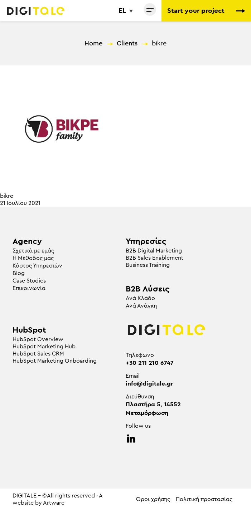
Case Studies (29, 281)
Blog (19, 273)
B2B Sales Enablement (154, 258)
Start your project (206, 11)
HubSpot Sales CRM (38, 354)
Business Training (148, 265)
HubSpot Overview (38, 339)
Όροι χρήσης (153, 499)
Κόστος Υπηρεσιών (37, 266)
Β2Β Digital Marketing (154, 251)
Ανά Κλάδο (140, 298)
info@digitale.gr (149, 384)
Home (93, 43)
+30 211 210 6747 (150, 363)
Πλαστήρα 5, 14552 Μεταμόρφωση (153, 408)
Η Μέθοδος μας (33, 258)
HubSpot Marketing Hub (44, 346)
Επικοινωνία (29, 288)
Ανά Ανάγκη (141, 306)
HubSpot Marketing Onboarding (55, 361)
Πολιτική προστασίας (204, 499)
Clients (127, 43)
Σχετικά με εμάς (33, 251)
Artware (53, 503)
